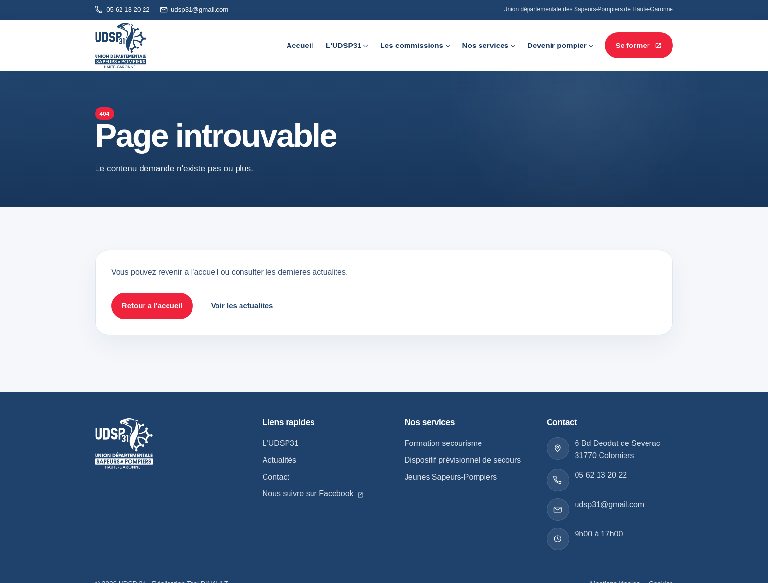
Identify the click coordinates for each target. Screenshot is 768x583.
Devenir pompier (557, 45)
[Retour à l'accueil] (120, 45)
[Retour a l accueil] (124, 443)
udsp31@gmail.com (609, 504)
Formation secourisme (443, 443)
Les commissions (411, 45)
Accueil (300, 45)
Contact (276, 477)
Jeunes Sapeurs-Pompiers (451, 477)
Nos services (485, 45)
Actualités (279, 460)
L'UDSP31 (343, 45)
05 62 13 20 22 (601, 475)
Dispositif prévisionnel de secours (463, 460)
